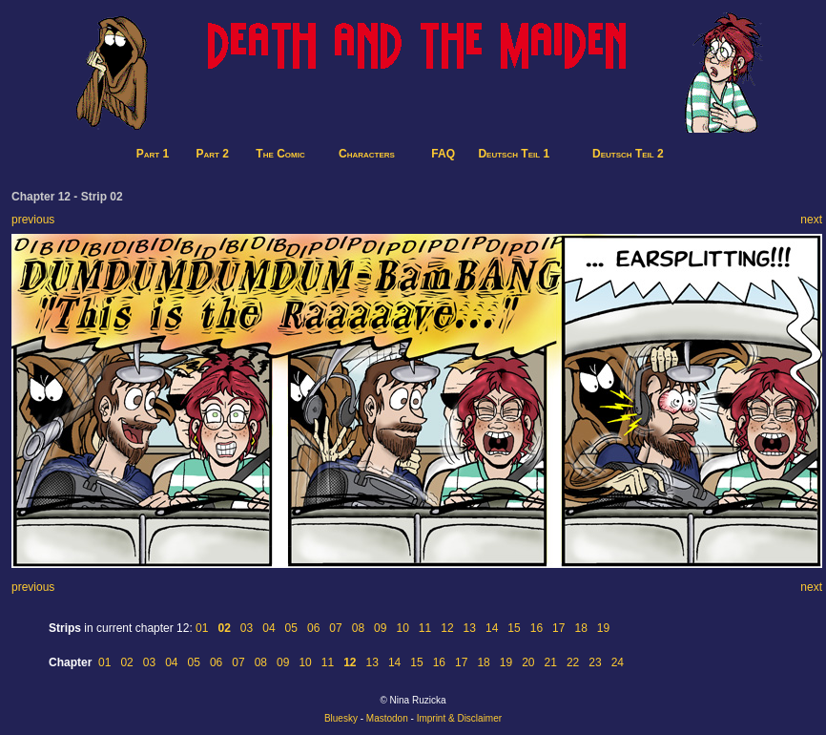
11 (425, 628)
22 (573, 662)
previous (32, 219)
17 (558, 628)
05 (291, 628)
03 (246, 628)
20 (528, 662)
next (811, 219)
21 (551, 662)
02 (126, 662)
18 (580, 628)
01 (202, 628)
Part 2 (212, 153)
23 (595, 662)
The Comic (280, 153)
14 (491, 628)
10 (402, 628)
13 (470, 628)
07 (335, 628)
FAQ (443, 153)
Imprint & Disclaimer (459, 718)
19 (603, 628)
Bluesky (341, 718)
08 (358, 628)
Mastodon (387, 718)
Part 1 (152, 153)
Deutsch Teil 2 (628, 153)
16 (536, 628)
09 (380, 628)
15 (513, 628)
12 (447, 628)
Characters (367, 153)
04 (268, 628)
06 (313, 628)
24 (617, 662)
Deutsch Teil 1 (513, 153)
